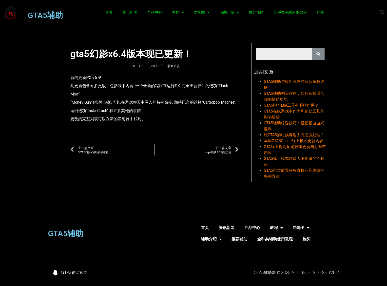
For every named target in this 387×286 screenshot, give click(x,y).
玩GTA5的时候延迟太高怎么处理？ (294, 135)
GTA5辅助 (45, 15)
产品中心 (154, 12)
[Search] (318, 54)
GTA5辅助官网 (74, 272)
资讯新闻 (129, 12)
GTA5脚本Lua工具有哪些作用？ (291, 105)
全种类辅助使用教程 (290, 12)
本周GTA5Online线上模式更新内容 (293, 140)
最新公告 (173, 66)
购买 (320, 12)
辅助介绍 (229, 12)
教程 (178, 12)
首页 (109, 12)
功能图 (202, 12)
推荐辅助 (256, 12)
